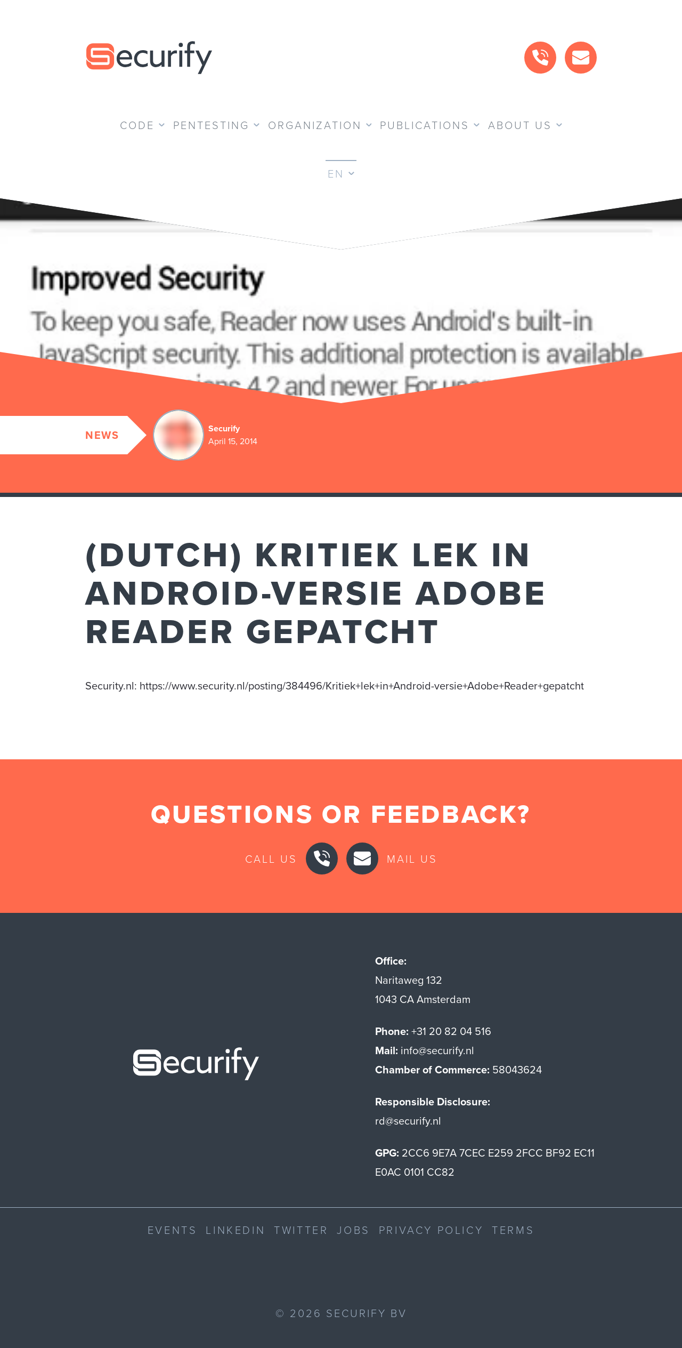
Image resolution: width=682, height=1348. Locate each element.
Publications (424, 124)
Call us (271, 858)
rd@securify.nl (408, 1121)
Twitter (301, 1229)
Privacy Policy (431, 1229)
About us (520, 124)
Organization (315, 124)
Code (137, 124)
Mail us (412, 858)
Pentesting (211, 124)
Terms (513, 1229)
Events (173, 1229)
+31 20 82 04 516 (451, 1031)
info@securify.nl (437, 1050)
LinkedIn (235, 1229)
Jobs (353, 1229)
